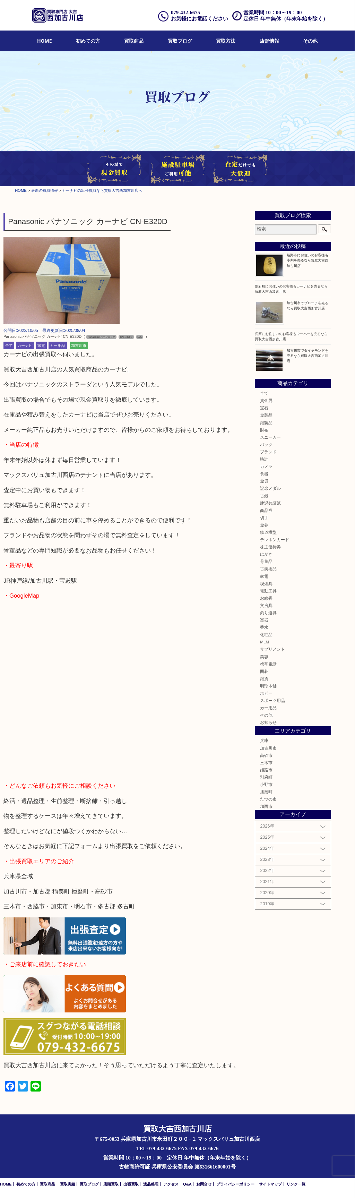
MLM (264, 642)
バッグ (266, 444)
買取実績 (67, 1184)
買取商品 (134, 40)
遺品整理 (150, 1184)
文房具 (266, 605)
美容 (264, 656)
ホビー (266, 693)
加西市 (266, 806)
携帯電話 (268, 664)
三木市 (266, 762)
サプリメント (272, 649)
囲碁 (264, 671)
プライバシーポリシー (235, 1184)
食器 (264, 473)
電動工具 (268, 591)
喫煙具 (266, 583)
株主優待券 (270, 547)
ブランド (268, 452)
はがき (266, 554)
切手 (264, 517)
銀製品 (266, 422)
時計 (264, 459)
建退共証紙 (270, 503)
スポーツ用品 (272, 700)
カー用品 (57, 345)
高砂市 (266, 755)
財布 (264, 430)
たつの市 (268, 799)
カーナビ (25, 345)
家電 (41, 345)
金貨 (264, 481)
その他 (310, 40)
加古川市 (78, 345)
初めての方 (88, 40)
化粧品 (266, 634)
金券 (264, 525)
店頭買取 (111, 1184)
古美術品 (268, 568)
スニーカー (270, 437)
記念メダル (270, 488)
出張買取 (131, 1184)
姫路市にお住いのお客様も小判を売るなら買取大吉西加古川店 (307, 260)
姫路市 (266, 770)
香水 (264, 627)
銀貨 (264, 678)
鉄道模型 (268, 532)
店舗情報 (269, 40)
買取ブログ (180, 40)
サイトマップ (270, 1184)
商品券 (266, 510)
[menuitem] (44, 41)
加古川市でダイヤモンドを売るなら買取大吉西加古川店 (307, 356)
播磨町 (266, 791)
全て (9, 345)
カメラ (266, 466)
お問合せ (203, 1184)
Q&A (187, 1184)
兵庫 (264, 740)
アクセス (171, 1184)
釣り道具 (268, 612)
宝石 (264, 407)
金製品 (266, 415)
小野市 (266, 784)
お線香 (266, 598)
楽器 (264, 620)
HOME (44, 40)
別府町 (266, 777)
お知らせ (268, 722)
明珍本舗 (268, 686)
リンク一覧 (295, 1184)
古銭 (264, 496)
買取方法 (225, 40)
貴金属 (266, 400)
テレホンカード (274, 539)
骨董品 (266, 561)
